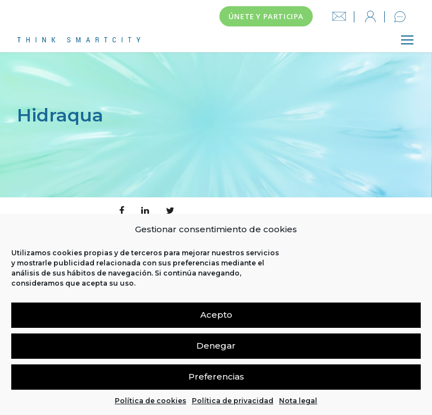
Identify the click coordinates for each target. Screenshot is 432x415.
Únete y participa (266, 16)
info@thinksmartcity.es (339, 17)
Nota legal (298, 400)
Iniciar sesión (370, 17)
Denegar (216, 345)
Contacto (400, 17)
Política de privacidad (232, 400)
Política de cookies (150, 400)
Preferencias (216, 376)
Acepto (216, 314)
